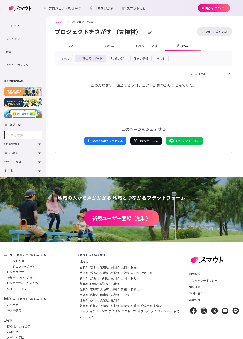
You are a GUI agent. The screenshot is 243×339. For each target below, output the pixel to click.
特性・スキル (13, 162)
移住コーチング (17, 289)
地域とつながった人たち (22, 283)
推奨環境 (194, 287)
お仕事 (8, 171)
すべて (65, 58)
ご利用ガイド (15, 305)
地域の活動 (11, 144)
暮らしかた (11, 153)
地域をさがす (15, 272)
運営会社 (194, 300)
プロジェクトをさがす (21, 266)
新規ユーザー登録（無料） (121, 218)
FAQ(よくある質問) (19, 326)
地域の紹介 (118, 58)
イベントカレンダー (18, 65)
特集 (8, 52)
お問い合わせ (197, 293)
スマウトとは (15, 261)
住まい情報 (141, 58)
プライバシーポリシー (203, 280)
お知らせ (12, 332)
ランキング (13, 39)
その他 (161, 58)
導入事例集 (14, 310)
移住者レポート (90, 58)
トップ (12, 26)
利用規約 (194, 274)
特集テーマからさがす (21, 278)
